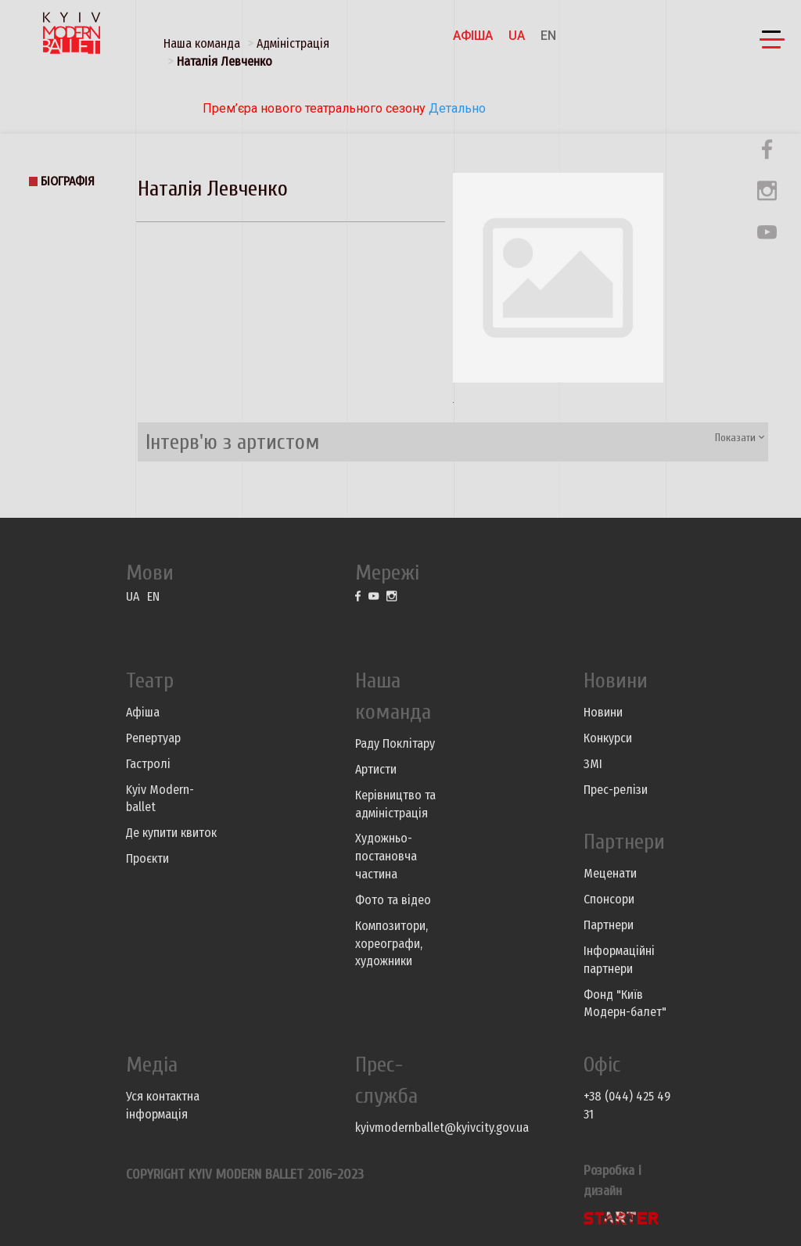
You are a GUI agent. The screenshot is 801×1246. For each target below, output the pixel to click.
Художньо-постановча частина (386, 856)
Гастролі (148, 763)
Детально (456, 108)
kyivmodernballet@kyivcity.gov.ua (442, 1127)
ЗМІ (593, 763)
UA (516, 35)
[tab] (453, 441)
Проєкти (147, 858)
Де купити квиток (171, 832)
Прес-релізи (616, 789)
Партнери (609, 924)
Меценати (610, 873)
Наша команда (201, 43)
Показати (739, 437)
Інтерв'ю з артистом (232, 441)
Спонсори (609, 899)
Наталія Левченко (224, 61)
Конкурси (608, 738)
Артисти (376, 769)
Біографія (68, 181)
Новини (603, 712)
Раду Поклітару (395, 743)
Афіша (473, 35)
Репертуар (153, 738)
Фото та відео (393, 899)
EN (548, 35)
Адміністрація (293, 43)
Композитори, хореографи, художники (391, 943)
